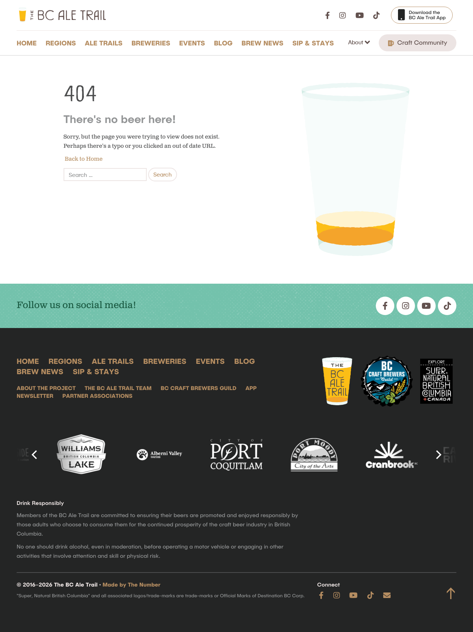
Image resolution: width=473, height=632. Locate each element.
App (250, 388)
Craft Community (417, 43)
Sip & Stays (313, 43)
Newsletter (35, 395)
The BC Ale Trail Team (118, 388)
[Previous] (35, 454)
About (356, 42)
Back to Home (83, 159)
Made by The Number (132, 584)
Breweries (151, 43)
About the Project (46, 388)
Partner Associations (97, 395)
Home (27, 43)
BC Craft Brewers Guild (198, 388)
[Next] (438, 454)
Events (192, 43)
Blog (223, 43)
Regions (60, 43)
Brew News (262, 43)
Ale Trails (104, 43)
